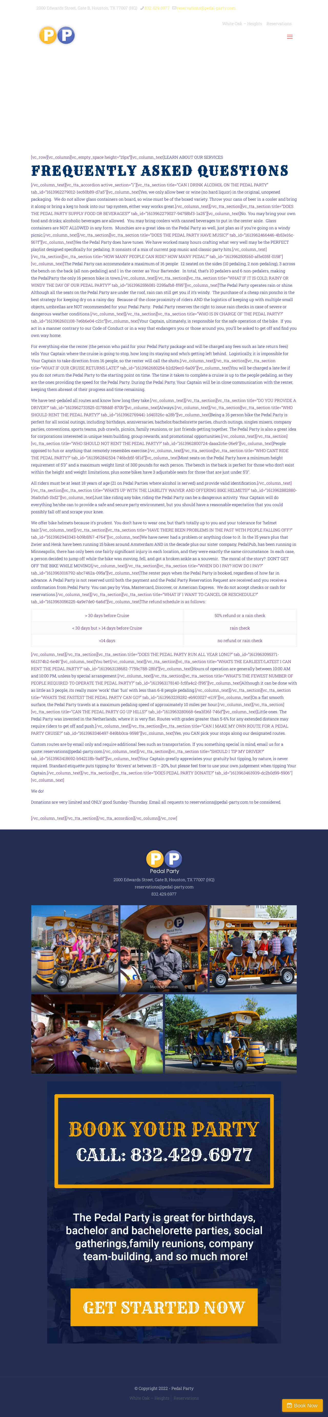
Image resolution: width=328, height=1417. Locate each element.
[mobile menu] (289, 36)
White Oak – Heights (149, 1398)
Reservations (186, 1398)
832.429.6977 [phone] (157, 7)
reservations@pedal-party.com (73, 751)
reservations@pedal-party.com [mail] (206, 7)
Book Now (305, 1405)
